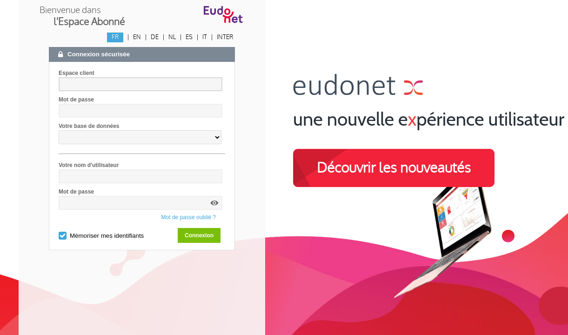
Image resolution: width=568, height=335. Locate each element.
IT (204, 37)
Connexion (199, 235)
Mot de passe (76, 99)
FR (115, 37)
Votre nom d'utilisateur (89, 165)
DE (155, 37)
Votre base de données (89, 126)
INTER (225, 37)
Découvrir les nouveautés (394, 168)
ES (189, 37)
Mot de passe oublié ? (188, 217)
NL (172, 37)
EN (137, 37)
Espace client (76, 73)
